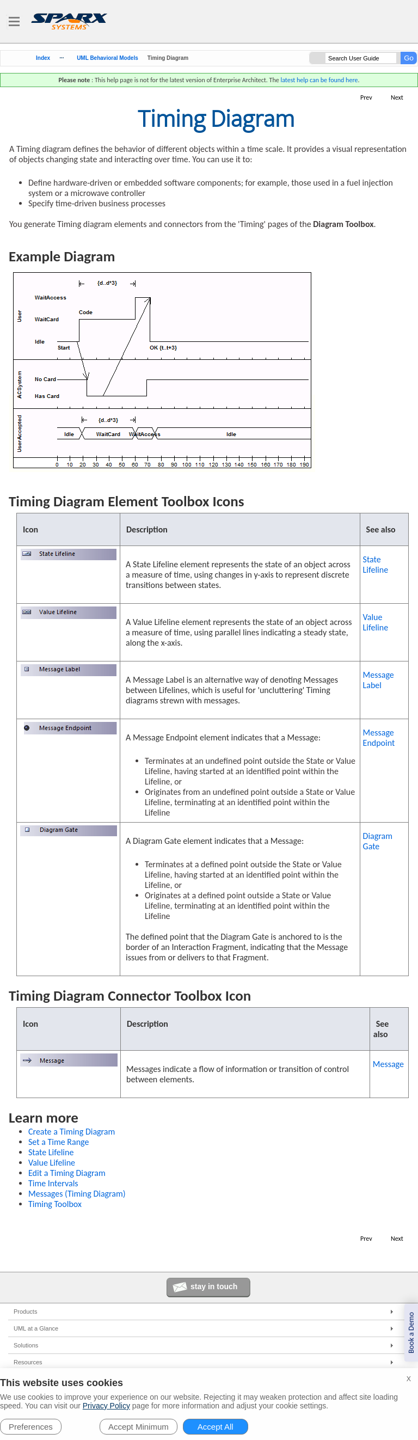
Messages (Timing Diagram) (77, 1193)
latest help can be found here (319, 80)
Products (25, 1311)
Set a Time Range (58, 1142)
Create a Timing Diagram (71, 1131)
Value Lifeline (376, 622)
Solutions (26, 1345)
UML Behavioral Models (107, 58)
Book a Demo (411, 1332)
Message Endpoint (379, 737)
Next (397, 97)
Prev (366, 97)
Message (388, 1064)
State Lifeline (376, 564)
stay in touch (213, 1286)
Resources (28, 1362)
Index (43, 58)
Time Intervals (53, 1183)
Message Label (378, 680)
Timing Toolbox (55, 1204)
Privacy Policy (106, 1405)
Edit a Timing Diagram (67, 1173)
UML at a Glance (36, 1328)
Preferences (31, 1426)
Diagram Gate (377, 841)
